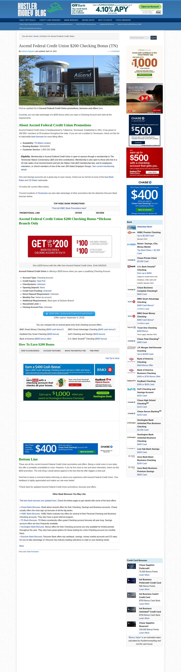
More (21, 547)
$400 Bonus (142, 331)
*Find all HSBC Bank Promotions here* (69, 208)
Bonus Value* (135, 637)
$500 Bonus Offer (145, 365)
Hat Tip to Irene (112, 359)
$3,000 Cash (143, 261)
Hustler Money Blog (40, 9)
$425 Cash (142, 396)
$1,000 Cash (143, 430)
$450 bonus (101, 339)
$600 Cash (142, 475)
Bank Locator (44, 143)
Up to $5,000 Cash (145, 236)
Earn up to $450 (144, 273)
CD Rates (33, 180)
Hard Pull (41, 281)
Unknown (41, 284)
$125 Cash (142, 407)
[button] (30, 351)
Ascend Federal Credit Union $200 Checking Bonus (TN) (68, 45)
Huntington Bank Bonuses (32, 527)
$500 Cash (142, 294)
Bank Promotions (33, 552)
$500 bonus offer (43, 339)
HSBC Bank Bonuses (30, 514)
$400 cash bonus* (55, 330)
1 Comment (114, 51)
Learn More (144, 575)
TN (35, 143)
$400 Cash (142, 342)
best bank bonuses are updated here (40, 501)
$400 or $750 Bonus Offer (148, 376)
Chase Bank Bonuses (30, 507)
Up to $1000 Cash (145, 354)
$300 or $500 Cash (145, 384)
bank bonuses (37, 137)
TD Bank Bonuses (29, 521)
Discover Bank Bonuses (31, 537)
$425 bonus (99, 334)
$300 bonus (53, 334)
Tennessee (43, 193)
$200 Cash (142, 452)
